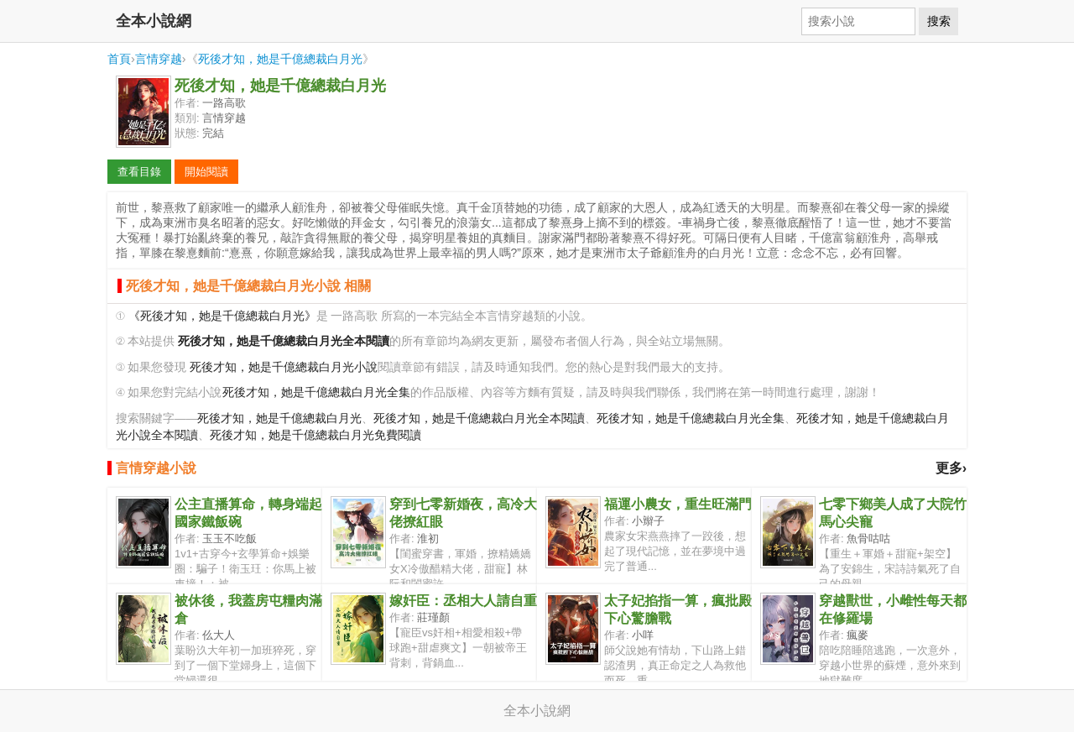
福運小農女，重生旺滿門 (678, 504)
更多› (951, 468)
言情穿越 (158, 58)
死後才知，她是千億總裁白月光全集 (316, 392)
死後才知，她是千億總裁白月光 (280, 58)
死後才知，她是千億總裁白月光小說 (284, 367)
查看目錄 (139, 171)
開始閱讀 (206, 171)
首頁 (119, 58)
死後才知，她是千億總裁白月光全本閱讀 (479, 418)
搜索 (939, 21)
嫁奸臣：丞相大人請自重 (463, 600)
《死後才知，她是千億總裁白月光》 (222, 316)
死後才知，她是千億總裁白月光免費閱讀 (315, 435)
